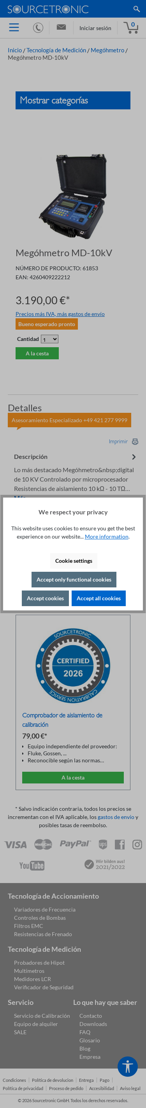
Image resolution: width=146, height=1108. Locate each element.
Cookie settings (73, 560)
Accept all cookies (99, 598)
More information (106, 536)
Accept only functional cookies (74, 579)
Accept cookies (45, 598)
